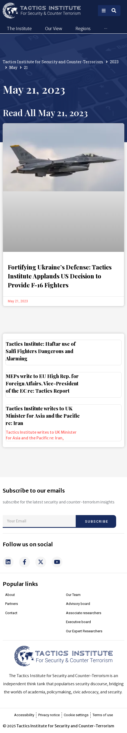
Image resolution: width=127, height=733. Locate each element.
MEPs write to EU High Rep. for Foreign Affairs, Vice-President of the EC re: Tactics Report (42, 395)
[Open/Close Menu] (103, 10)
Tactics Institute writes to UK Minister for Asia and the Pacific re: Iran (43, 427)
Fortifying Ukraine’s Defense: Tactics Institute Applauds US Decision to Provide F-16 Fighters (60, 288)
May (13, 79)
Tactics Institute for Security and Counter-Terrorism (53, 73)
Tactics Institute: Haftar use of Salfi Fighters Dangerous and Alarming (41, 363)
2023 (114, 73)
